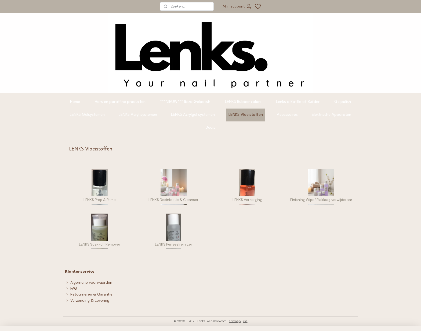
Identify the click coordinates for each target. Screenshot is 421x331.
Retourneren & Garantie (91, 294)
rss (245, 321)
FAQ (73, 288)
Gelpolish (342, 102)
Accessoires (287, 115)
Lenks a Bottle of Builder (298, 102)
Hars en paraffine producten (120, 102)
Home (75, 102)
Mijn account (237, 6)
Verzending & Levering (89, 300)
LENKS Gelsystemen (87, 115)
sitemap (235, 321)
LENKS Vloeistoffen (245, 115)
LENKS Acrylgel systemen (193, 115)
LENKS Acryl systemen (138, 115)
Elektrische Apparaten (331, 115)
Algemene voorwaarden (91, 282)
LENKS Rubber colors (243, 102)
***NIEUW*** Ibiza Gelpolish (185, 102)
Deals (210, 128)
